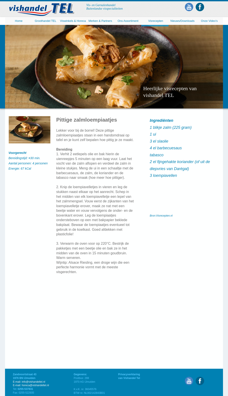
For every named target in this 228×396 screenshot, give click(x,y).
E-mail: (17, 385)
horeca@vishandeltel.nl (35, 385)
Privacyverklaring (129, 374)
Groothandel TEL (45, 20)
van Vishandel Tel (129, 378)
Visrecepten (155, 20)
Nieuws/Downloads (182, 20)
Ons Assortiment (127, 20)
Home (19, 20)
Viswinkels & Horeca (73, 20)
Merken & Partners (100, 20)
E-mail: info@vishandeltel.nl (29, 381)
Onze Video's (209, 20)
